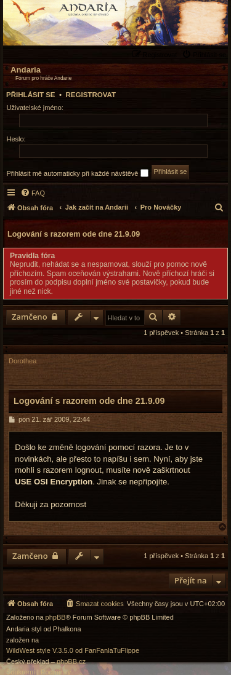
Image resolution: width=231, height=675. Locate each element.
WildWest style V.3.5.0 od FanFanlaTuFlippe (72, 650)
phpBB (56, 617)
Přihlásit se (30, 94)
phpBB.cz (71, 662)
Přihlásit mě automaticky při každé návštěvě (77, 173)
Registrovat (90, 94)
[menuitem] (205, 54)
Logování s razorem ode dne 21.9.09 (73, 234)
